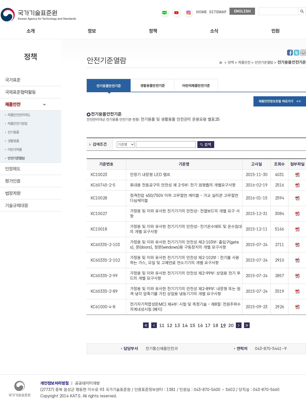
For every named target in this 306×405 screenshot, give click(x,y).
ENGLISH (242, 11)
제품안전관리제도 (19, 115)
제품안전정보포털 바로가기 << (280, 101)
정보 (92, 31)
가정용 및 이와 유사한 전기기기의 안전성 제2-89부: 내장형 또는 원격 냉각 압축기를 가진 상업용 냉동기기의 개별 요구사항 (185, 291)
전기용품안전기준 (108, 86)
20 (230, 325)
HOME (201, 12)
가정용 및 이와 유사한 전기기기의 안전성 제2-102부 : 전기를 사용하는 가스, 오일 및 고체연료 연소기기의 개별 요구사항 (184, 260)
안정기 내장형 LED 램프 (150, 174)
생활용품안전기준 (152, 86)
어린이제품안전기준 (196, 86)
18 (215, 325)
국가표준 (12, 80)
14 (184, 325)
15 (192, 325)
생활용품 (13, 141)
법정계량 (12, 193)
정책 (153, 31)
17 (207, 325)
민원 (275, 31)
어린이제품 (15, 149)
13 (177, 325)
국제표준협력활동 (20, 92)
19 (223, 325)
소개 (31, 31)
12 (169, 325)
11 (161, 325)
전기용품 (13, 132)
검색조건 (100, 144)
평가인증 (12, 181)
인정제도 (12, 168)
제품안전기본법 (17, 124)
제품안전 (12, 104)
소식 (214, 31)
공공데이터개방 (87, 383)
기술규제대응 (16, 205)
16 (200, 325)
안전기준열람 (16, 158)
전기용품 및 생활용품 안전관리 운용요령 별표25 (180, 119)
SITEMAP (217, 12)
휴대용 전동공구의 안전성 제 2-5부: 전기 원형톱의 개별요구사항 (183, 185)
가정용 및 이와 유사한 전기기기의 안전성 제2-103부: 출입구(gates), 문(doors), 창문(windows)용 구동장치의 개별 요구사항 (184, 245)
